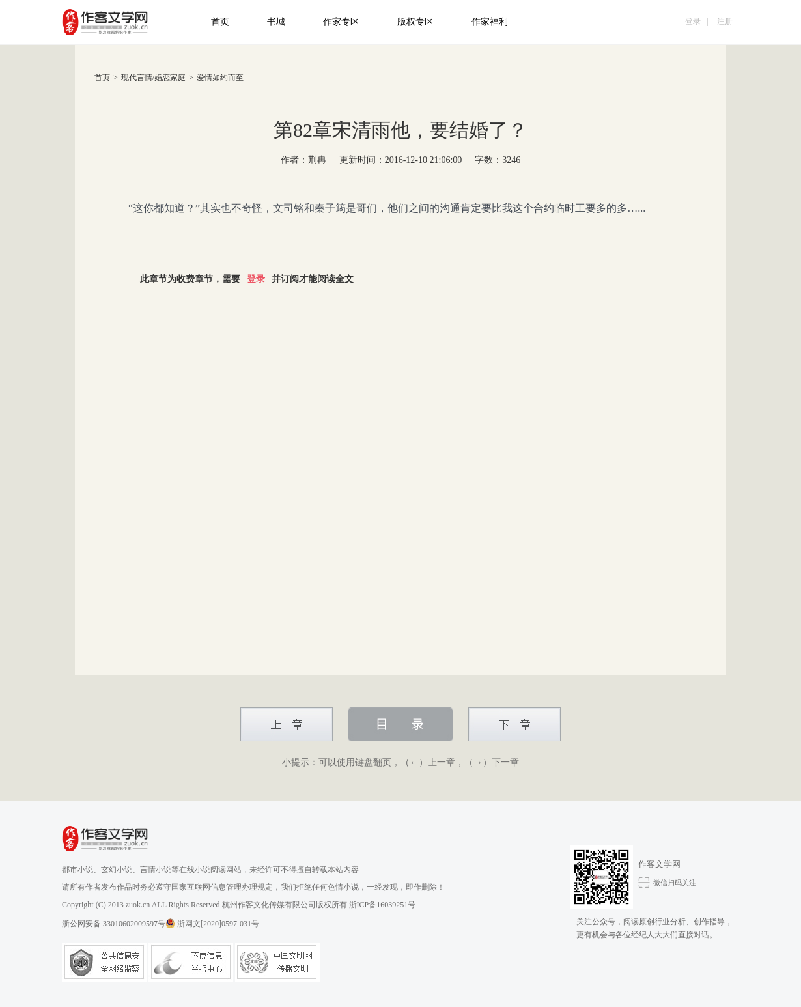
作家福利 (489, 22)
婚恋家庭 (170, 77)
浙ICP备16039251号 (382, 904)
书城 (276, 22)
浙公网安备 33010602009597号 (118, 923)
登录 (693, 21)
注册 (725, 21)
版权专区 (415, 22)
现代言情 (136, 77)
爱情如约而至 (220, 77)
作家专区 (341, 22)
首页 (220, 22)
